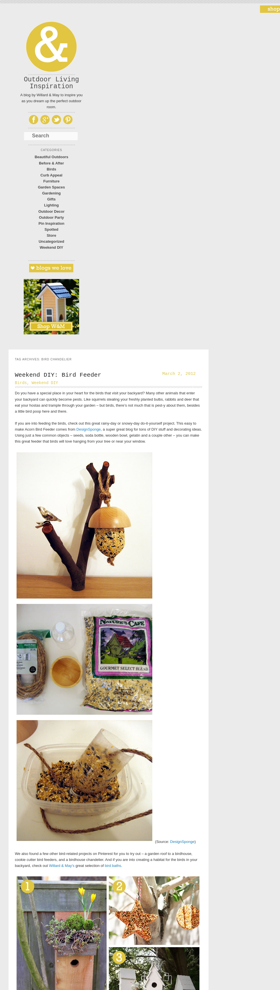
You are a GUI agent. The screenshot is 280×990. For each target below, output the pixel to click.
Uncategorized (51, 241)
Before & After (51, 163)
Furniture (51, 181)
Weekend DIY (51, 247)
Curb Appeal (52, 175)
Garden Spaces (51, 187)
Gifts (51, 199)
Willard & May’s (61, 866)
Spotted (51, 229)
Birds (51, 169)
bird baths (113, 866)
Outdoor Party (51, 217)
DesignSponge (88, 429)
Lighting (51, 205)
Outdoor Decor (51, 211)
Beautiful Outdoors (51, 157)
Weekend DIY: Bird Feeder (58, 375)
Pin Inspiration (51, 223)
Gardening (51, 193)
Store (51, 235)
